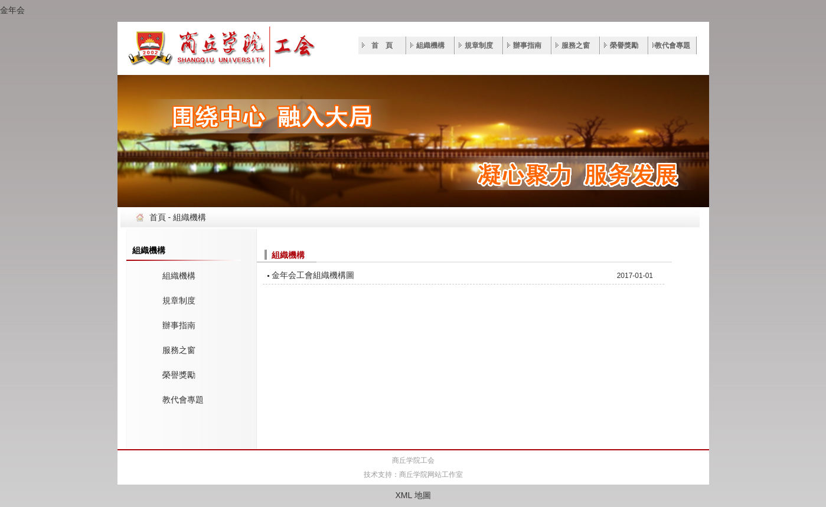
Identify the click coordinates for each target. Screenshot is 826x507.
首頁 (157, 217)
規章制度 (479, 45)
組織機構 (430, 45)
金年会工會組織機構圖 (313, 275)
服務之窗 (575, 45)
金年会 (12, 10)
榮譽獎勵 (624, 45)
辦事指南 (527, 45)
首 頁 (382, 45)
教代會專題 (672, 45)
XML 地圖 (412, 495)
